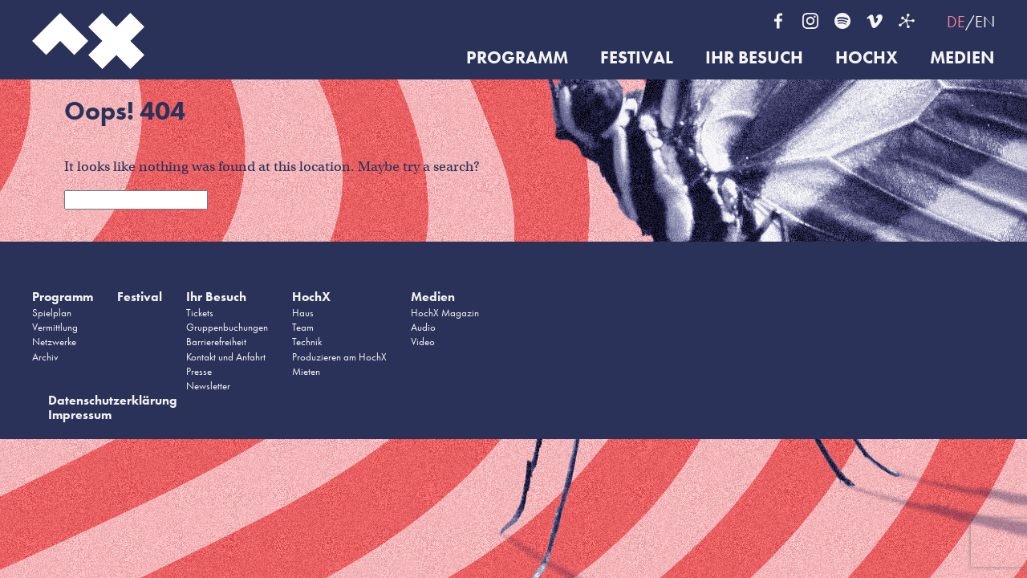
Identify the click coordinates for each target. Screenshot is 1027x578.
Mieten (306, 371)
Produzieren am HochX (339, 357)
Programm (517, 58)
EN (985, 21)
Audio (423, 327)
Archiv (45, 357)
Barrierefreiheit (216, 341)
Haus (303, 313)
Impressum (80, 414)
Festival (636, 58)
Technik (307, 341)
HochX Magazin (445, 313)
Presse (199, 371)
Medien (962, 58)
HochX (866, 58)
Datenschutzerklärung (112, 400)
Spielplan (51, 313)
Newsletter (208, 386)
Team (303, 327)
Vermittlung (55, 327)
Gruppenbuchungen (227, 327)
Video (423, 341)
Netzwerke (54, 341)
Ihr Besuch (754, 58)
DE (956, 21)
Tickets (199, 313)
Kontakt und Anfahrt (226, 357)
